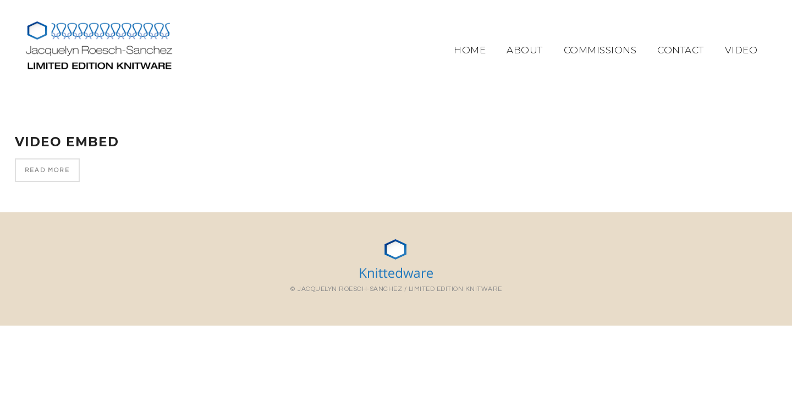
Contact (680, 50)
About (525, 50)
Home (470, 50)
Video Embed (67, 142)
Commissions (600, 50)
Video (741, 50)
